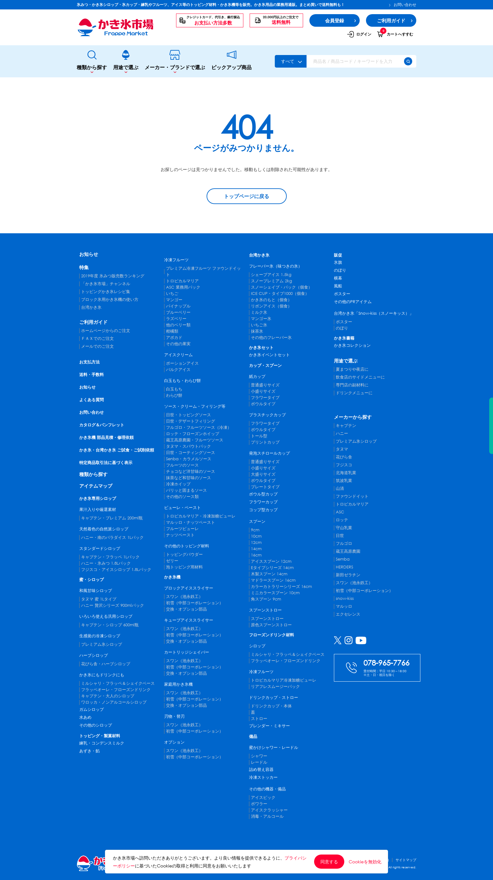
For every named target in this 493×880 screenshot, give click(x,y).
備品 (253, 736)
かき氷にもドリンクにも (101, 675)
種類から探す (92, 61)
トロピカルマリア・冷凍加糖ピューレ (200, 516)
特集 (84, 267)
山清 (340, 488)
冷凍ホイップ (178, 484)
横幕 (338, 278)
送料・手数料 (91, 374)
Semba (343, 559)
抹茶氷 (257, 331)
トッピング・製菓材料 (99, 736)
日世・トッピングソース (188, 415)
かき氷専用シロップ (97, 498)
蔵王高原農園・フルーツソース (194, 440)
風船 (338, 286)
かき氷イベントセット (269, 354)
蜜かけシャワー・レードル (273, 747)
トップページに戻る (246, 196)
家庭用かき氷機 (178, 684)
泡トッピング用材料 (184, 567)
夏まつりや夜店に (352, 369)
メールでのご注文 (97, 346)
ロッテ (342, 520)
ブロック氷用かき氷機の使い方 (109, 299)
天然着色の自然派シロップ (103, 529)
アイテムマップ (95, 486)
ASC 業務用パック (183, 287)
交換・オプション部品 (186, 609)
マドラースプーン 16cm (273, 580)
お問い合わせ (402, 5)
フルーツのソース (182, 465)
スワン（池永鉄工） (184, 596)
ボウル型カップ (263, 494)
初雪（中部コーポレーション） (194, 603)
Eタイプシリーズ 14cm (272, 567)
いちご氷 (259, 325)
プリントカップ (265, 442)
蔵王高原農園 (348, 551)
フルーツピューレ (182, 528)
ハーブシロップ (93, 655)
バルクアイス (178, 369)
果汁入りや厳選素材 (97, 509)
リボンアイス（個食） (271, 306)
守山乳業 (344, 527)
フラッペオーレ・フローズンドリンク (116, 689)
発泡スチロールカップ (269, 453)
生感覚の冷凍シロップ (99, 636)
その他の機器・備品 (267, 789)
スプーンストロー (265, 610)
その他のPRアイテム (353, 301)
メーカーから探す (353, 417)
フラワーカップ (263, 502)
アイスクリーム (178, 354)
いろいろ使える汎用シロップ (105, 616)
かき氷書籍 (344, 338)
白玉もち (174, 389)
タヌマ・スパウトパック (188, 446)
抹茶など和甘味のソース (188, 477)
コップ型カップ (263, 509)
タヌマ (342, 449)
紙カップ (257, 376)
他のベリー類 (178, 325)
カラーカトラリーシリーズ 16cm (281, 586)
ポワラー (259, 803)
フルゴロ (344, 543)
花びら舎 (344, 457)
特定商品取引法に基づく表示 (105, 462)
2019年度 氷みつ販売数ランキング (112, 276)
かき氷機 (172, 577)
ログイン (359, 34)
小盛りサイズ (263, 391)
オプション (174, 742)
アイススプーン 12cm (271, 561)
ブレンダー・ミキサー (269, 725)
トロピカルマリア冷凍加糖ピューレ (283, 680)
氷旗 (338, 262)
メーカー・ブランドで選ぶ (175, 61)
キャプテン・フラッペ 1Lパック (110, 557)
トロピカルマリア (182, 281)
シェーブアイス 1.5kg (271, 274)
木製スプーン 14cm (269, 574)
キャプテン (346, 425)
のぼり (340, 270)
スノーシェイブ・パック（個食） (281, 287)
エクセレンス (348, 614)
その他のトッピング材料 (186, 546)
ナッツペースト (180, 535)
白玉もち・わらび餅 (182, 380)
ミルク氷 (259, 312)
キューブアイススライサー (188, 620)
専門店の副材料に (352, 385)
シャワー (259, 756)
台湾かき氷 (91, 307)
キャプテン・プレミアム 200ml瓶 (112, 518)
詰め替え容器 (261, 769)
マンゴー (174, 299)
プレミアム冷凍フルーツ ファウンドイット (203, 271)
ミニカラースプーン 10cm (275, 592)
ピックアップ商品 (231, 61)
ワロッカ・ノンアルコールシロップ (114, 702)
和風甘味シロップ (95, 590)
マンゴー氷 (261, 318)
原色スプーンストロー (271, 625)
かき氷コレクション (352, 345)
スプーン (257, 521)
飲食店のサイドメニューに (360, 377)
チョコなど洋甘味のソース (190, 471)
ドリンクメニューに (354, 393)
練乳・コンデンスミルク (101, 743)
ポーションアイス (182, 363)
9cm (255, 530)
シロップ (257, 646)
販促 (338, 255)
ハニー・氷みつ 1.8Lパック (106, 563)
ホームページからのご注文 (105, 330)
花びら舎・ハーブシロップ (105, 664)
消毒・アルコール (267, 816)
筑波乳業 (344, 480)
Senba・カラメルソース (188, 459)
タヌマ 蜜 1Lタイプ (98, 599)
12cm (256, 542)
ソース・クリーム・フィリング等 (194, 406)
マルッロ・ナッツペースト (190, 522)
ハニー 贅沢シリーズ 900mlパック (112, 605)
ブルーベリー (178, 312)
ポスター (342, 293)
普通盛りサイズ (265, 385)
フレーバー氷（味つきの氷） (275, 266)
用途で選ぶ (125, 61)
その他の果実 (178, 343)
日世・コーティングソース (190, 452)
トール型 (259, 436)
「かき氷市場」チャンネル (105, 283)
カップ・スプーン (265, 365)
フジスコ (344, 465)
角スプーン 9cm (266, 599)
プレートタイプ (265, 487)
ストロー (259, 718)
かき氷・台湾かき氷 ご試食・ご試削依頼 (116, 450)
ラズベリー (176, 318)
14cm (256, 548)
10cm (256, 536)
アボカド (174, 337)
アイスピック (263, 797)
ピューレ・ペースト (182, 507)
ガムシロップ (91, 709)
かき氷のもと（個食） (271, 299)
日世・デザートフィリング (190, 421)
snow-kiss (345, 598)
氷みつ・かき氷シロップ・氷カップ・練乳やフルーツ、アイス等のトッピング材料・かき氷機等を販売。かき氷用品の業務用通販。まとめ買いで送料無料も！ (211, 4)
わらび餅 (174, 395)
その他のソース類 (182, 496)
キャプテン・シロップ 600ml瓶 (110, 625)
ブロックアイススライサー (188, 588)
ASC (340, 512)
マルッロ (344, 606)
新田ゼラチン (348, 575)
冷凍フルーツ (176, 260)
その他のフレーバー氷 (271, 337)
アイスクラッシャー (269, 810)
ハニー (342, 433)
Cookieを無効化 (365, 862)
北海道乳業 (346, 472)
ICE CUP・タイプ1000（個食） (280, 293)
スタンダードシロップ (99, 548)
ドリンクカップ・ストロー (273, 697)
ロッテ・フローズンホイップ (192, 433)
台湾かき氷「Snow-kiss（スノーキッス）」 (373, 313)
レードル (259, 762)
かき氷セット (261, 347)
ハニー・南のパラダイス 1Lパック (112, 537)
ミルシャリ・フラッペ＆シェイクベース (118, 683)
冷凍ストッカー (263, 777)
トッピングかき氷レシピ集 (105, 291)
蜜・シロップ (91, 579)
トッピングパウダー (184, 554)
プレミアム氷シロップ (101, 644)
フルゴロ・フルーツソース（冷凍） (198, 427)
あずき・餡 (89, 751)
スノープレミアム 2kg (271, 281)
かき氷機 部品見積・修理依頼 (106, 437)
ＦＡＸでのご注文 (97, 338)
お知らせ (88, 254)
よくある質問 (91, 399)
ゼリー (172, 560)
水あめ (85, 717)
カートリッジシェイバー (186, 652)
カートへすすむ (395, 33)
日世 (340, 535)
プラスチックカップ (267, 415)
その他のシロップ (95, 725)
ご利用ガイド (93, 322)
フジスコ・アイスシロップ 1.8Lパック (116, 569)
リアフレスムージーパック (275, 686)
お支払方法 (89, 362)
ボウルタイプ (263, 404)
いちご (172, 293)
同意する (329, 862)
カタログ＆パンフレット (101, 425)
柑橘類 (172, 331)
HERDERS (344, 567)
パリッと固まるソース (186, 490)
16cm (256, 555)
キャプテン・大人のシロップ (107, 696)
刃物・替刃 (174, 716)
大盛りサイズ (263, 474)
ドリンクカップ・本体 (271, 706)
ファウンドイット (352, 496)
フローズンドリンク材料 (271, 635)
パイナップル (178, 306)
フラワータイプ (265, 397)
